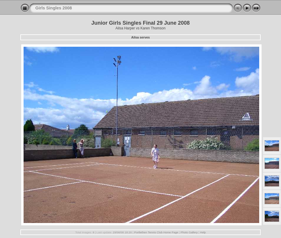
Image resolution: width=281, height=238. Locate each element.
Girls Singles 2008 (53, 8)
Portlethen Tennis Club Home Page (156, 232)
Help (203, 232)
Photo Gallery (189, 232)
